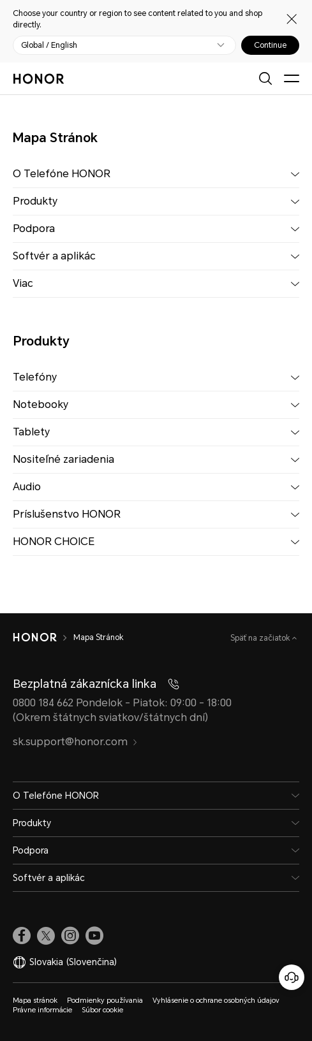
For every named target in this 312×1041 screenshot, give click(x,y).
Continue (270, 45)
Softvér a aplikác (54, 256)
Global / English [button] (49, 45)
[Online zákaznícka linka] (291, 977)
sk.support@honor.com (75, 742)
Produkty (35, 201)
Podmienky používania (105, 1000)
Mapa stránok (35, 1000)
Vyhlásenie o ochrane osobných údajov (215, 1000)
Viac (23, 283)
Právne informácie (42, 1010)
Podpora (34, 228)
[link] (22, 936)
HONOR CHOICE (53, 541)
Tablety (31, 432)
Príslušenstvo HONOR (67, 514)
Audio (27, 487)
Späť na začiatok (261, 638)
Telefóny (35, 377)
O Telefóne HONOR (61, 174)
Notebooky (40, 404)
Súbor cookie (102, 1010)
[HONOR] (35, 637)
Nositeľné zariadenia (63, 459)
